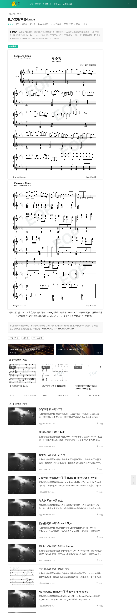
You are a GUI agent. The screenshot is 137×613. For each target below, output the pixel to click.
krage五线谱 (56, 24)
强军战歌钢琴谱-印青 (48, 386)
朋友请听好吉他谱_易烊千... (121, 159)
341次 (90, 590)
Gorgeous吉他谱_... (103, 124)
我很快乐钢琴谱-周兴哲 (49, 428)
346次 (90, 505)
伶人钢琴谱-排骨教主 (48, 471)
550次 (90, 398)
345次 (90, 526)
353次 (90, 462)
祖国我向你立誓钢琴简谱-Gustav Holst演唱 (78, 363)
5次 (70, 372)
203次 (126, 56)
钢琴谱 (38, 4)
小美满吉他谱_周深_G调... (104, 159)
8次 (12, 372)
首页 (32, 4)
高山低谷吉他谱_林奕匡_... (121, 124)
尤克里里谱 (68, 4)
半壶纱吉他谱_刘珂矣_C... (121, 90)
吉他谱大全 (47, 4)
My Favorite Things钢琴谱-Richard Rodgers (60, 556)
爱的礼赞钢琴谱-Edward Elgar (53, 492)
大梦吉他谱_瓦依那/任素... (121, 142)
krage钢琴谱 (43, 24)
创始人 (10, 24)
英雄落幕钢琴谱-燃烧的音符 (52, 535)
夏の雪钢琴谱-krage (19, 362)
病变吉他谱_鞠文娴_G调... (121, 107)
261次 (126, 31)
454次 (90, 419)
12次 (41, 372)
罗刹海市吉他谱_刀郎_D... (104, 107)
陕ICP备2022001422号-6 (59, 609)
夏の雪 (32, 24)
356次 (90, 441)
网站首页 (12, 14)
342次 (90, 547)
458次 (126, 43)
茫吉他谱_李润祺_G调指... (104, 90)
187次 (126, 68)
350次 (90, 483)
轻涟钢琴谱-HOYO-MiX (49, 407)
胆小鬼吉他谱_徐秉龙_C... (104, 142)
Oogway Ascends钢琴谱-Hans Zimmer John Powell (61, 450)
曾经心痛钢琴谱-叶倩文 (49, 577)
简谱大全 (58, 4)
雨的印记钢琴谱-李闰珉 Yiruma (53, 513)
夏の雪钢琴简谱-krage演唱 (50, 363)
